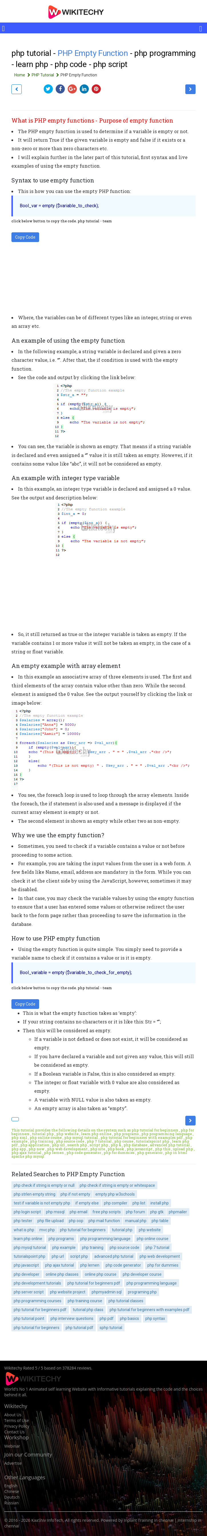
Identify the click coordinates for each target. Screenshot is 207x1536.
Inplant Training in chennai (149, 1520)
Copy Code (25, 237)
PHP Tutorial (46, 75)
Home (23, 75)
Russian (11, 1502)
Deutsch (12, 1497)
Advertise (13, 1463)
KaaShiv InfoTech (47, 1520)
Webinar (12, 1446)
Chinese (11, 1491)
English (10, 1485)
